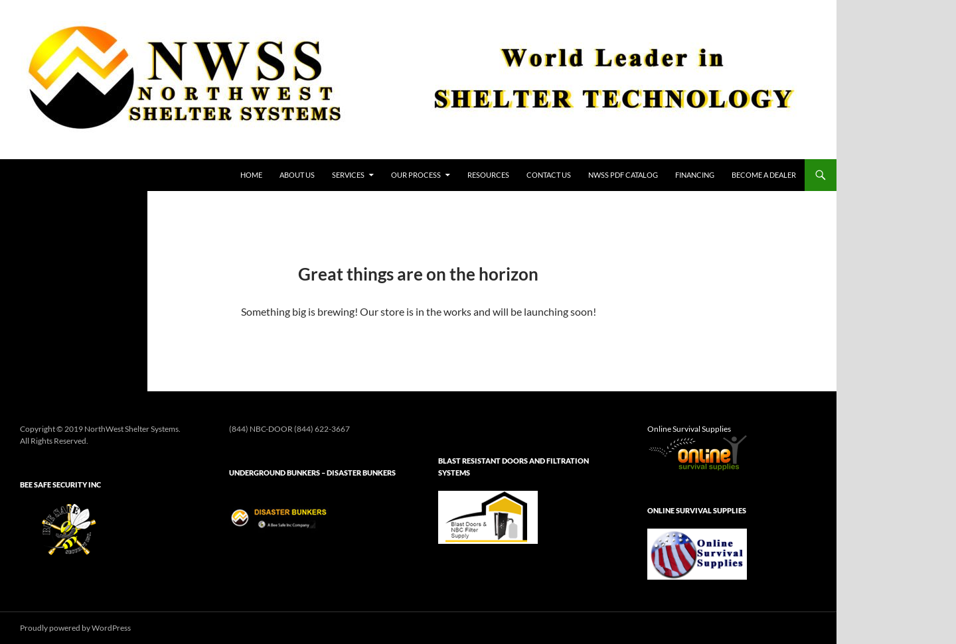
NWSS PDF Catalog (623, 174)
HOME (251, 174)
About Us (297, 174)
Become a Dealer (764, 174)
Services (348, 174)
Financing (694, 174)
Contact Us (548, 174)
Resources (488, 174)
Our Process (416, 174)
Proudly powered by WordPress (75, 628)
